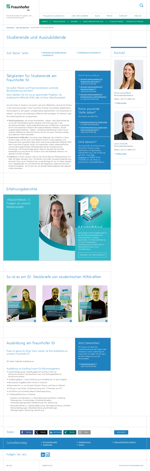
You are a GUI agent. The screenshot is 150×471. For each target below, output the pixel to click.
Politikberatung (85, 442)
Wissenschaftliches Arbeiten (125, 442)
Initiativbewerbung (87, 364)
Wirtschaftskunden (50, 442)
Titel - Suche (141, 5)
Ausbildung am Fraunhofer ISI (89, 52)
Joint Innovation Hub (93, 21)
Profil (45, 21)
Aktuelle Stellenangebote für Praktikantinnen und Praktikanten (93, 96)
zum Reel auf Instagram (91, 255)
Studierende (47, 445)
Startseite (10, 27)
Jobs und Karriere (80, 16)
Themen (74, 21)
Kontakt (123, 16)
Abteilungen (59, 21)
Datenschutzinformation (131, 465)
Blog (97, 16)
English (137, 16)
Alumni (81, 445)
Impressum (47, 465)
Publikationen (116, 21)
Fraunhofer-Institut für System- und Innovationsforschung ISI (18, 17)
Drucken (121, 432)
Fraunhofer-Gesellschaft (53, 16)
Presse (109, 16)
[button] (26, 432)
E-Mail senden (121, 103)
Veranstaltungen (134, 21)
